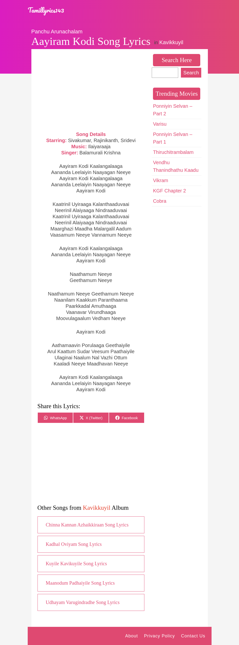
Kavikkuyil (171, 42)
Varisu (159, 124)
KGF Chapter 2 (169, 190)
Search (191, 72)
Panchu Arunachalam (57, 31)
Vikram (160, 180)
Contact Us (193, 635)
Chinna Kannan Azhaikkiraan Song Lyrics (87, 524)
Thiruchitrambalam (173, 152)
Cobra (159, 201)
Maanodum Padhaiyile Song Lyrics (80, 583)
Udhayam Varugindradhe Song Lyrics (83, 602)
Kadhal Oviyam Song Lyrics (74, 544)
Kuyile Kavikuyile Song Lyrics (76, 563)
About (131, 635)
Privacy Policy (159, 635)
